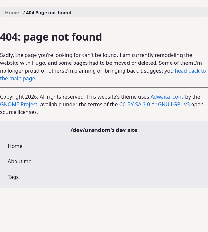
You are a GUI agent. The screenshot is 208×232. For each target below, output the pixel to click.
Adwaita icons (167, 96)
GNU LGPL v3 (174, 104)
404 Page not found (49, 12)
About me (20, 161)
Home (15, 146)
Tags (13, 176)
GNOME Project (18, 104)
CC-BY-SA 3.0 (134, 104)
